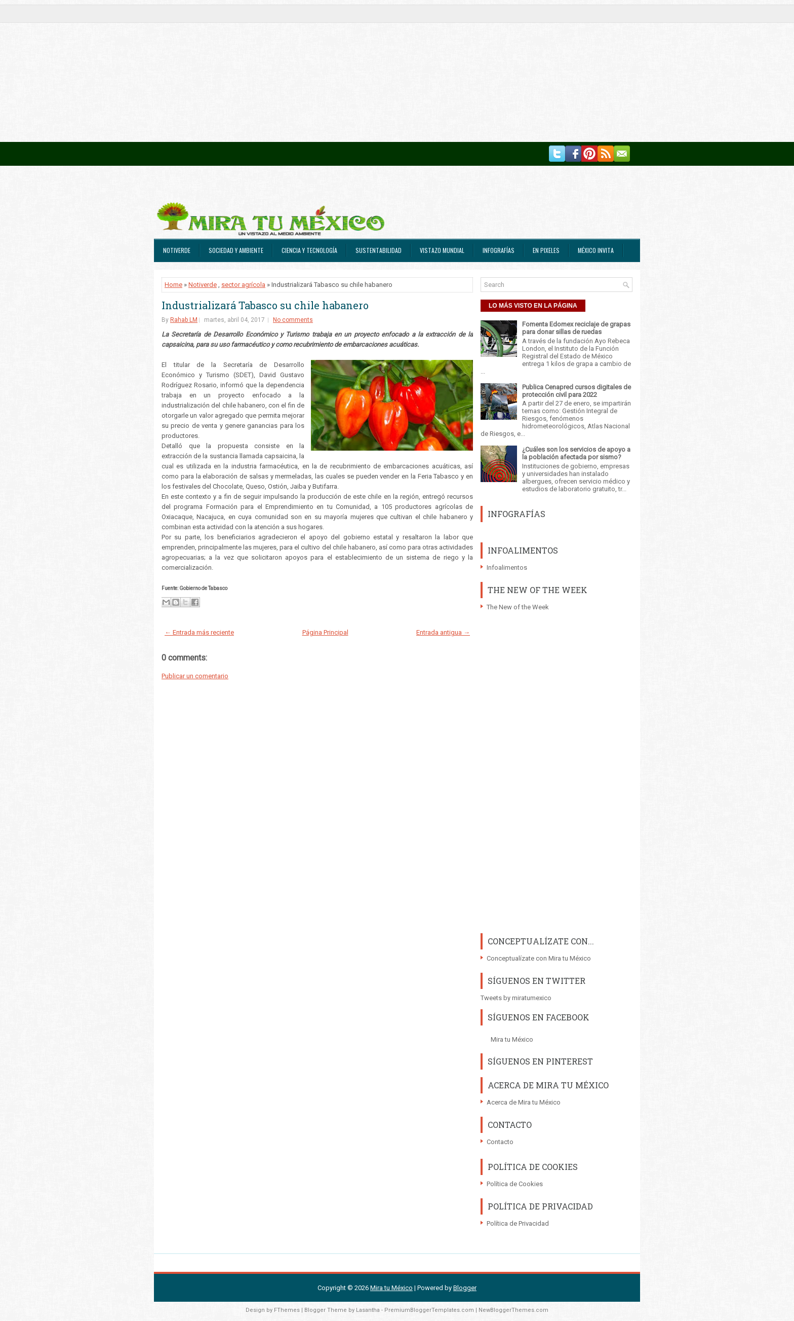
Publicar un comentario (195, 676)
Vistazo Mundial (442, 250)
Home (173, 284)
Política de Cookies (515, 1184)
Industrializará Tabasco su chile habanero (265, 305)
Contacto (500, 1142)
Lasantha (368, 1310)
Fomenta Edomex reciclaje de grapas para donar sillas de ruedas (576, 328)
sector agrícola (243, 284)
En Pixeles (546, 250)
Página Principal (325, 632)
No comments (293, 319)
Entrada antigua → (443, 632)
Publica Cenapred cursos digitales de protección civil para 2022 (576, 390)
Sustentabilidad (378, 250)
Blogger (465, 1288)
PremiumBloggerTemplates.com (429, 1310)
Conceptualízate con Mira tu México (539, 958)
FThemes (287, 1310)
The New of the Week (518, 607)
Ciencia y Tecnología (309, 250)
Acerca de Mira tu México (524, 1102)
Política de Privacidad (518, 1223)
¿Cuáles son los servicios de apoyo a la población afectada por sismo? (576, 453)
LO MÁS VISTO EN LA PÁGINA (533, 305)
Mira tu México (512, 1039)
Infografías (498, 250)
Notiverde (176, 250)
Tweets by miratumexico (516, 998)
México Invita (596, 250)
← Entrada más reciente (199, 632)
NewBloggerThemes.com (513, 1310)
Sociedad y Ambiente (236, 250)
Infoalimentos (507, 567)
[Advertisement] (304, 71)
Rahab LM (183, 319)
